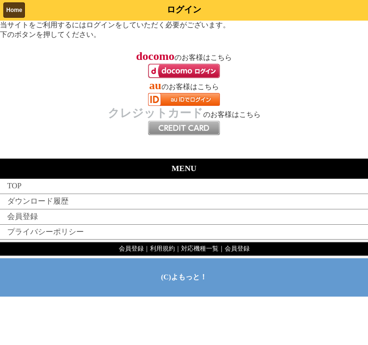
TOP (14, 186)
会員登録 (22, 216)
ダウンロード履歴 (38, 201)
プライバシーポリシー (45, 232)
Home (14, 10)
